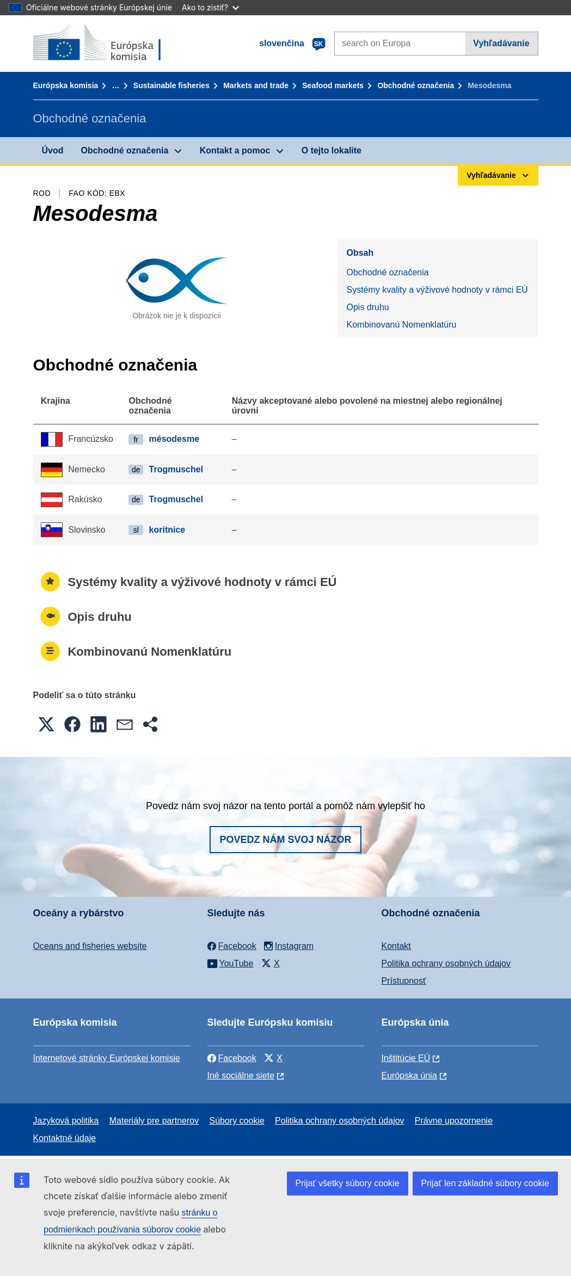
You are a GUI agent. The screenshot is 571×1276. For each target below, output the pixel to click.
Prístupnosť (404, 980)
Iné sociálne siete (241, 1075)
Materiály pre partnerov (154, 1120)
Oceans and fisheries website (90, 946)
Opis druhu (367, 307)
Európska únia (409, 1075)
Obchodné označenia (415, 85)
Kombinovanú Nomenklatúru (401, 324)
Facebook (231, 1058)
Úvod (53, 150)
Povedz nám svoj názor (285, 839)
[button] (46, 724)
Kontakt (396, 946)
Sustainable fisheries (171, 85)
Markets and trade (255, 85)
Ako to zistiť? (210, 7)
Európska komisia (66, 85)
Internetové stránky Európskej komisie (106, 1058)
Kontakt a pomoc (235, 150)
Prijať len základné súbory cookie (485, 1183)
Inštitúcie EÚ (406, 1058)
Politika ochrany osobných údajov (446, 963)
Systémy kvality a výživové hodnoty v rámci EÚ (436, 289)
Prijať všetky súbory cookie (348, 1183)
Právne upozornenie (454, 1120)
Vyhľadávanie (501, 43)
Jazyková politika (66, 1120)
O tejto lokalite (331, 150)
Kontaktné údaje (64, 1138)
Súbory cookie (236, 1120)
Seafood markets (333, 85)
